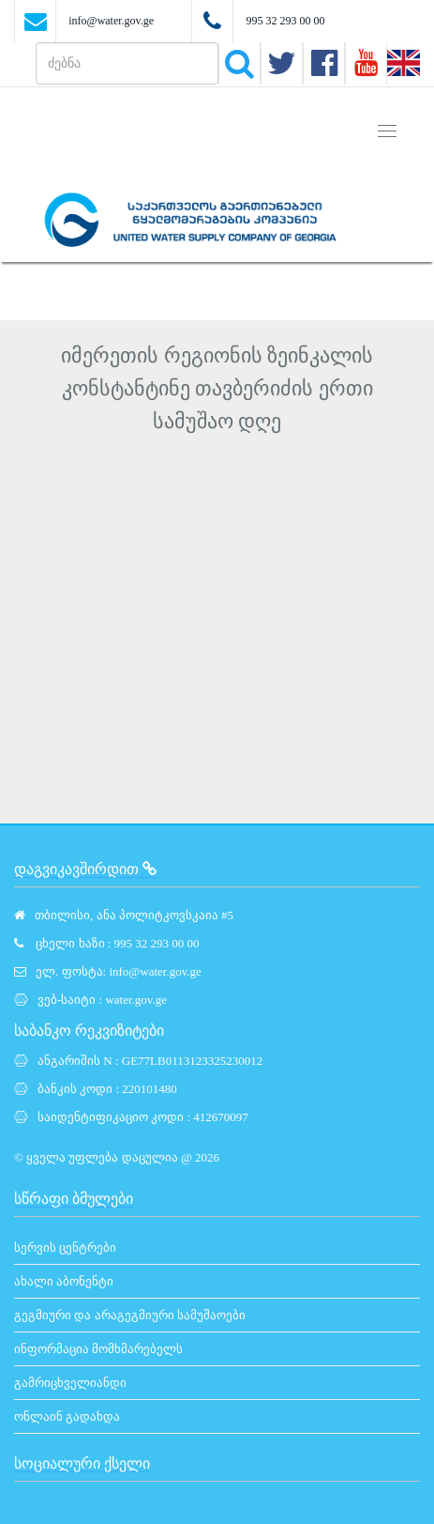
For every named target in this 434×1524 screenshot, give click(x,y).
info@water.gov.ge (111, 20)
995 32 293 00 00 (285, 20)
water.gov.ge (136, 1000)
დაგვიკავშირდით (85, 869)
